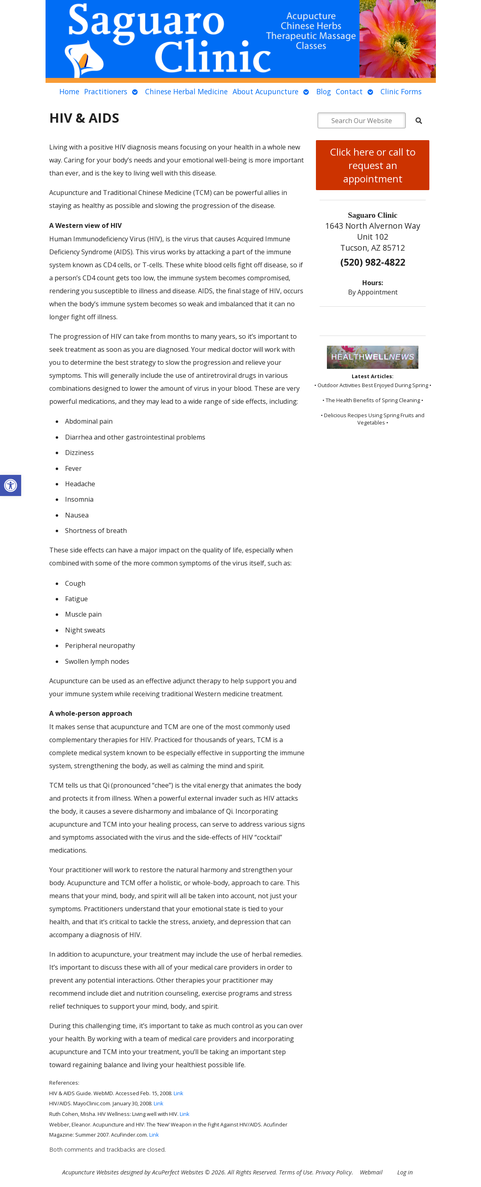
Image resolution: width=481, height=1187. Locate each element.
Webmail (371, 1172)
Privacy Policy (334, 1172)
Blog (323, 91)
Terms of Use (295, 1172)
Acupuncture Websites (90, 1172)
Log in (405, 1172)
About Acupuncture (265, 91)
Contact (349, 91)
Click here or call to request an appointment (373, 165)
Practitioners (105, 91)
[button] (10, 485)
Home (69, 91)
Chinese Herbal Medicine (186, 91)
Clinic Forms (401, 91)
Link (178, 1093)
